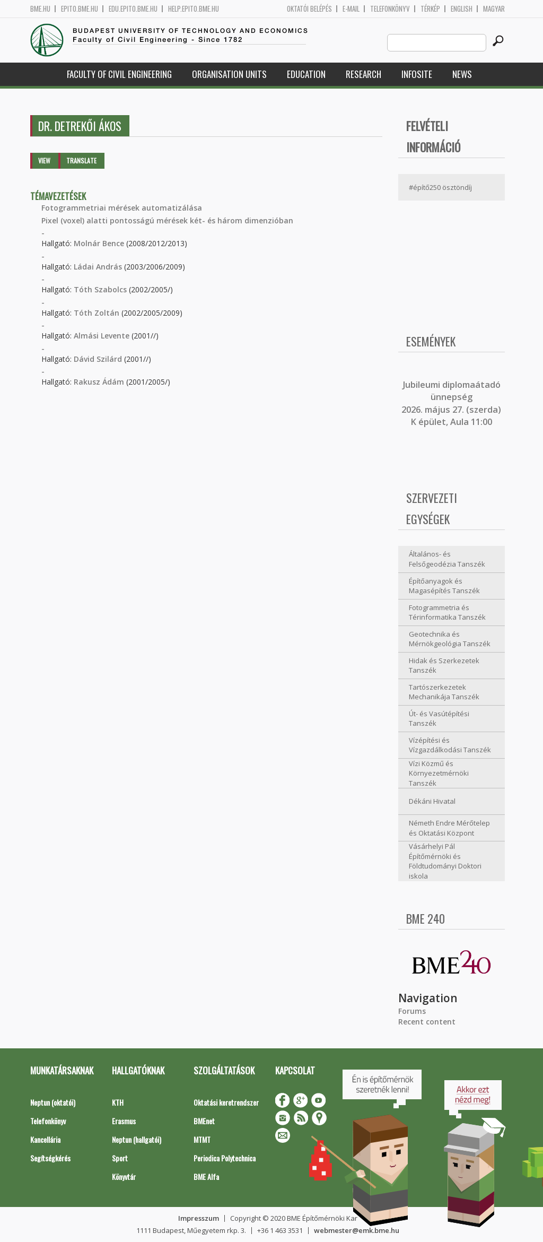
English (461, 8)
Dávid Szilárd (98, 359)
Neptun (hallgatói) (136, 1139)
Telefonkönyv (390, 8)
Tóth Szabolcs (100, 289)
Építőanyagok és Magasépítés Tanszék (444, 586)
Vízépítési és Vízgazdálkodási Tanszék (450, 745)
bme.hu (40, 8)
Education (306, 74)
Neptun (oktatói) (52, 1102)
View (44, 160)
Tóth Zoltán (96, 313)
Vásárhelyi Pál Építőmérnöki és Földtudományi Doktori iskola (445, 861)
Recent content (427, 1022)
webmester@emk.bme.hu (356, 1230)
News (462, 74)
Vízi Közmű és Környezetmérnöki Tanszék (439, 773)
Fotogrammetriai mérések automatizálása (121, 208)
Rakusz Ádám (99, 382)
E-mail (351, 8)
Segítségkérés (50, 1157)
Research (363, 74)
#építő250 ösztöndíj (440, 187)
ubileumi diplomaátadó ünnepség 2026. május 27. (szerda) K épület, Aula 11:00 (451, 403)
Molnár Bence (99, 243)
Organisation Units (229, 74)
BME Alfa (206, 1176)
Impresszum (198, 1218)
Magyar (494, 8)
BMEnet (204, 1120)
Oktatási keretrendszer (226, 1102)
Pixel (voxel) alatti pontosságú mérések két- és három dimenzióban (167, 220)
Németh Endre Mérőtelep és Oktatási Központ (449, 828)
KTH (118, 1102)
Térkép (430, 8)
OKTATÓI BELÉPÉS (309, 8)
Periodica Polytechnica (225, 1157)
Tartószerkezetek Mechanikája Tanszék (444, 692)
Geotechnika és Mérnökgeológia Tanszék (450, 639)
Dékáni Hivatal (432, 801)
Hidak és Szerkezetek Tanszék (444, 665)
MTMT (202, 1139)
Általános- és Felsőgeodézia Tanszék (447, 559)
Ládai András (98, 267)
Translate (81, 160)
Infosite (416, 74)
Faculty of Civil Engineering (119, 74)
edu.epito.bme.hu (133, 8)
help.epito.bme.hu (193, 8)
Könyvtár (124, 1176)
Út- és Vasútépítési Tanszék (439, 718)
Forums (412, 1011)
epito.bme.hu (79, 8)
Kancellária (45, 1139)
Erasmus (124, 1120)
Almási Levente (101, 336)
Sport (120, 1157)
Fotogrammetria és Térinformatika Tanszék (447, 612)
